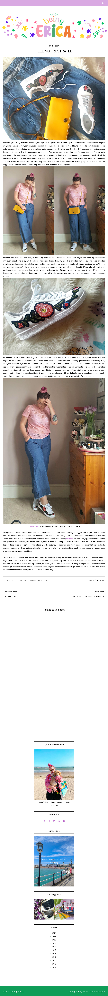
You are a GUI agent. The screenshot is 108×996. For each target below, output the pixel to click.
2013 (54, 964)
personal (33, 580)
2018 (54, 947)
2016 (54, 954)
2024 (54, 933)
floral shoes (33, 526)
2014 (54, 960)
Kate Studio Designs (94, 991)
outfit (26, 580)
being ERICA (17, 991)
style (40, 580)
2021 (54, 937)
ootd (20, 580)
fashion (14, 580)
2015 (54, 957)
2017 (54, 950)
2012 (54, 967)
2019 (54, 943)
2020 (54, 940)
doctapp (69, 539)
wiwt (45, 580)
